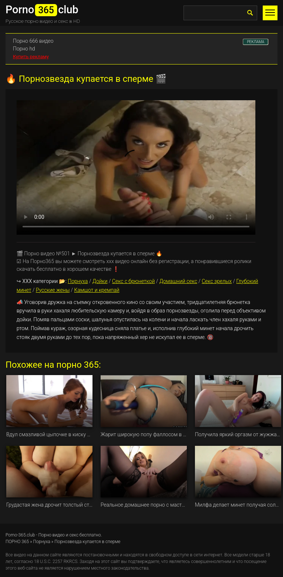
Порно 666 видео (33, 41)
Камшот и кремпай (96, 290)
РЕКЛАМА (255, 42)
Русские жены (53, 290)
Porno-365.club (20, 535)
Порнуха (78, 281)
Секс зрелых (216, 281)
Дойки (100, 281)
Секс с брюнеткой (133, 281)
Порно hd (24, 49)
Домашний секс (178, 281)
